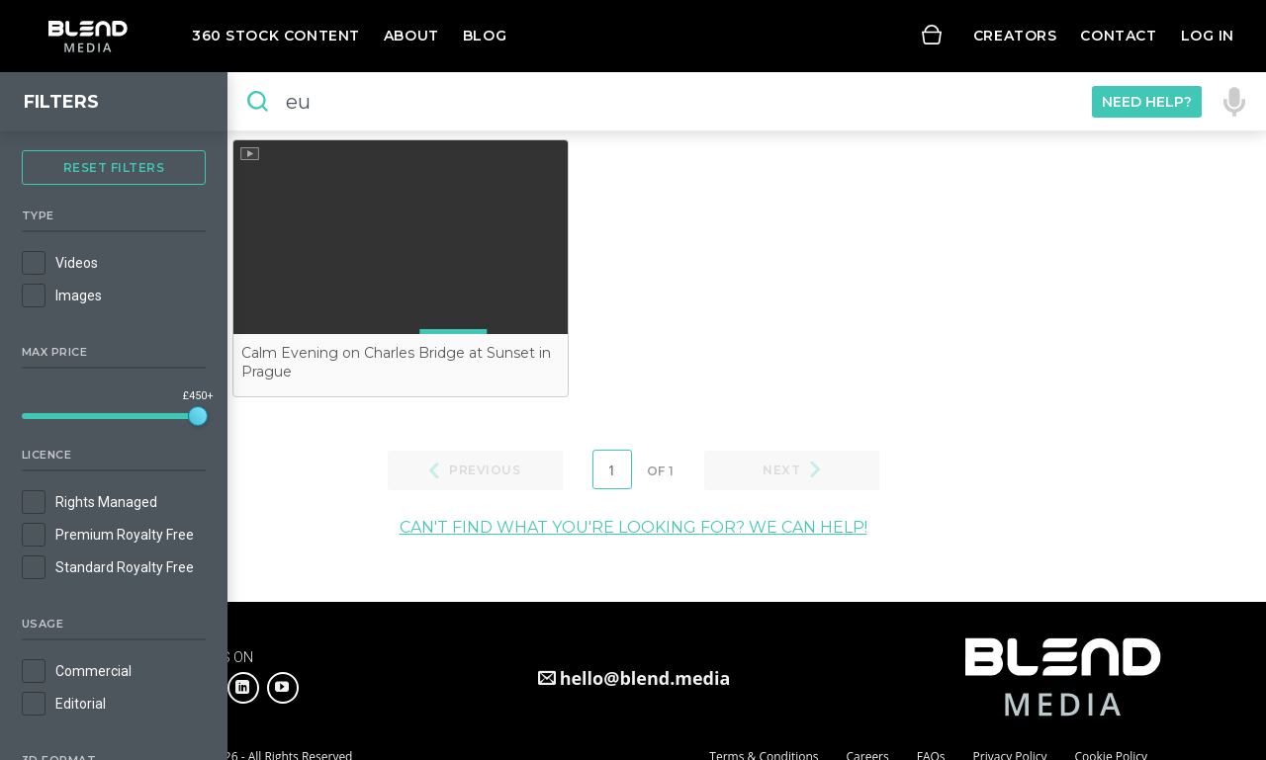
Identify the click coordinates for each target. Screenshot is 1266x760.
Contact (1118, 35)
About (411, 35)
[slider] (198, 416)
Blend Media (87, 36)
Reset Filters (114, 167)
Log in (1207, 35)
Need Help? (1147, 102)
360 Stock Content (276, 35)
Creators (1015, 35)
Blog (484, 35)
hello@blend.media (645, 678)
